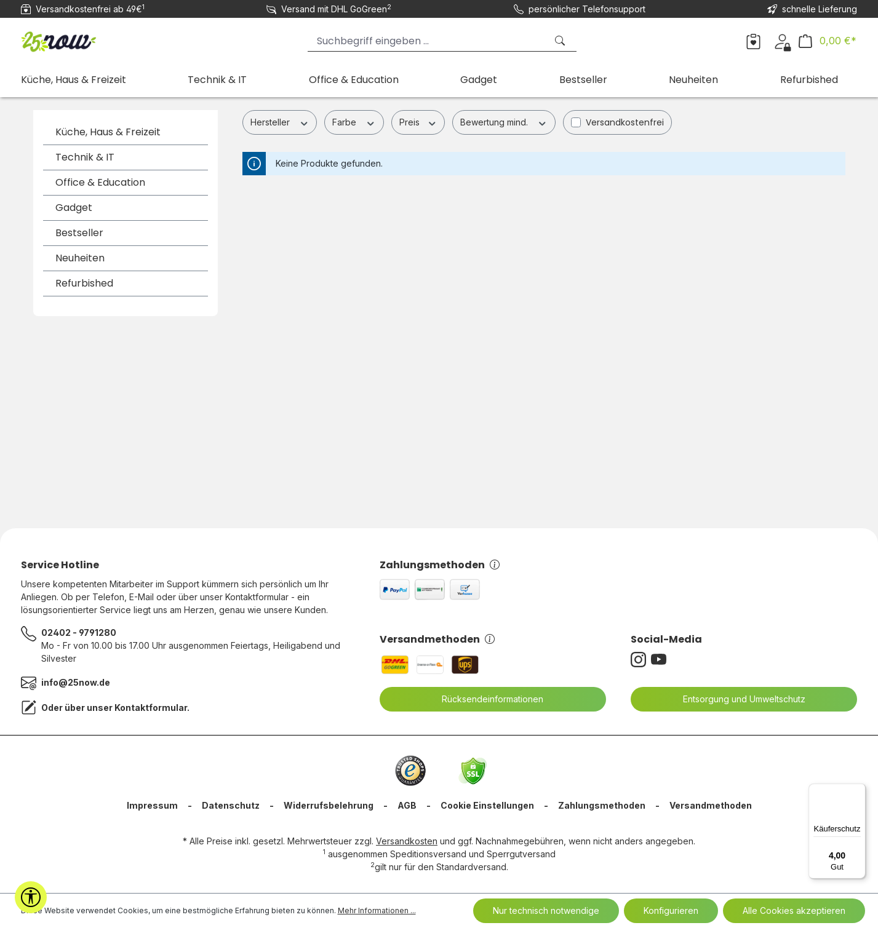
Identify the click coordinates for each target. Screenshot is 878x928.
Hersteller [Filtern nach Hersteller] (279, 122)
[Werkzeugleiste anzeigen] (31, 897)
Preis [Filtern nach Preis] (418, 122)
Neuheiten (80, 258)
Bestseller (79, 233)
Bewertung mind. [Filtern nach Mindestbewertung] (504, 122)
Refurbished (84, 283)
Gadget (73, 207)
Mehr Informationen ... (377, 910)
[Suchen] (561, 41)
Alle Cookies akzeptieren (794, 910)
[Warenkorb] (827, 41)
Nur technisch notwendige (546, 910)
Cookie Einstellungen (487, 805)
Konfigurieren (671, 910)
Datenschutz (231, 805)
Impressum (152, 805)
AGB (407, 805)
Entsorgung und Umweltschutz (736, 699)
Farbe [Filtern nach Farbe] (354, 122)
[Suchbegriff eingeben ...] (427, 41)
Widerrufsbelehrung (328, 805)
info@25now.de (75, 682)
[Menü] (858, 790)
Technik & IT (84, 157)
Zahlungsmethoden (440, 565)
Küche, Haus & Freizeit (108, 132)
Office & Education (100, 182)
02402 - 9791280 (78, 632)
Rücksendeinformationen (484, 699)
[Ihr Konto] (782, 40)
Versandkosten (406, 841)
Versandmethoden (437, 639)
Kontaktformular (150, 707)
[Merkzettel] (753, 40)
